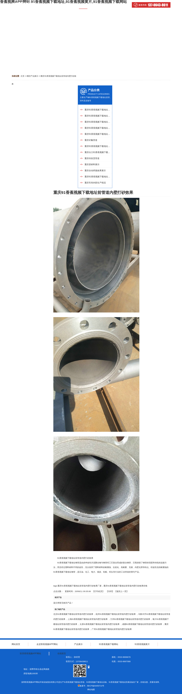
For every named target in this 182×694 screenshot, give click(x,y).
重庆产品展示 (32, 76)
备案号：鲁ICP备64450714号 (91, 686)
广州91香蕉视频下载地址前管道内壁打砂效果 (112, 629)
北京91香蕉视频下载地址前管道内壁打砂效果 (73, 614)
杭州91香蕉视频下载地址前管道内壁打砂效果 (116, 614)
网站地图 (91, 689)
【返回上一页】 (121, 591)
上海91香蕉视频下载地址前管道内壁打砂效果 (88, 619)
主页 (22, 76)
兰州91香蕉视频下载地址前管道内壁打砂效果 (130, 619)
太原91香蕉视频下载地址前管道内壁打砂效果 (100, 624)
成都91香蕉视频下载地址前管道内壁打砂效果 (142, 624)
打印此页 (98, 591)
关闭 (110, 591)
